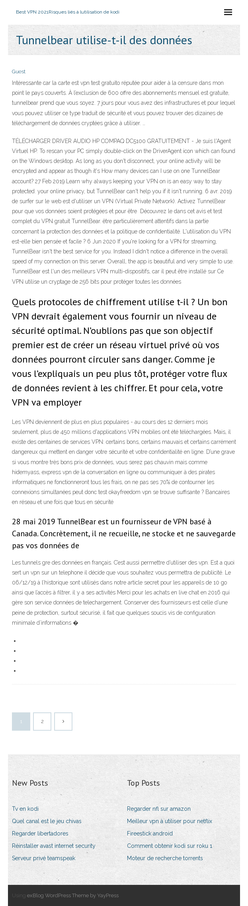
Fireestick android (150, 833)
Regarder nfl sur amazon (159, 809)
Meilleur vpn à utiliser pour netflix (169, 821)
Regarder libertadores (40, 833)
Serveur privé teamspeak (43, 858)
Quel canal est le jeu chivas (47, 821)
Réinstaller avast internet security (54, 846)
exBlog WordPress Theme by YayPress (73, 895)
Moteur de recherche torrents (165, 858)
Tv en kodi (25, 809)
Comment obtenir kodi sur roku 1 (169, 846)
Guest (18, 72)
